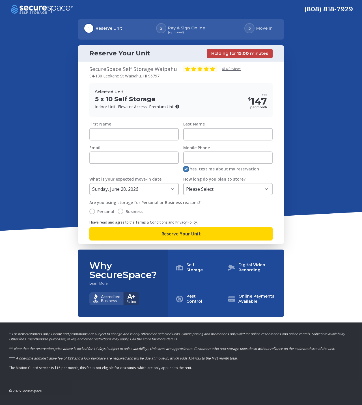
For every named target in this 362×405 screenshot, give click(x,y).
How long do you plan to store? (214, 179)
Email (94, 147)
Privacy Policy (186, 222)
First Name (100, 124)
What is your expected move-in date (125, 179)
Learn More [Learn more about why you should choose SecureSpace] (98, 283)
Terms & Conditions (151, 222)
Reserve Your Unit (181, 234)
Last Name (194, 124)
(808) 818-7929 (328, 9)
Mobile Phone (196, 147)
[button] (177, 107)
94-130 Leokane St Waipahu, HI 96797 (124, 76)
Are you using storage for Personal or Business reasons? (145, 202)
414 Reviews (231, 68)
